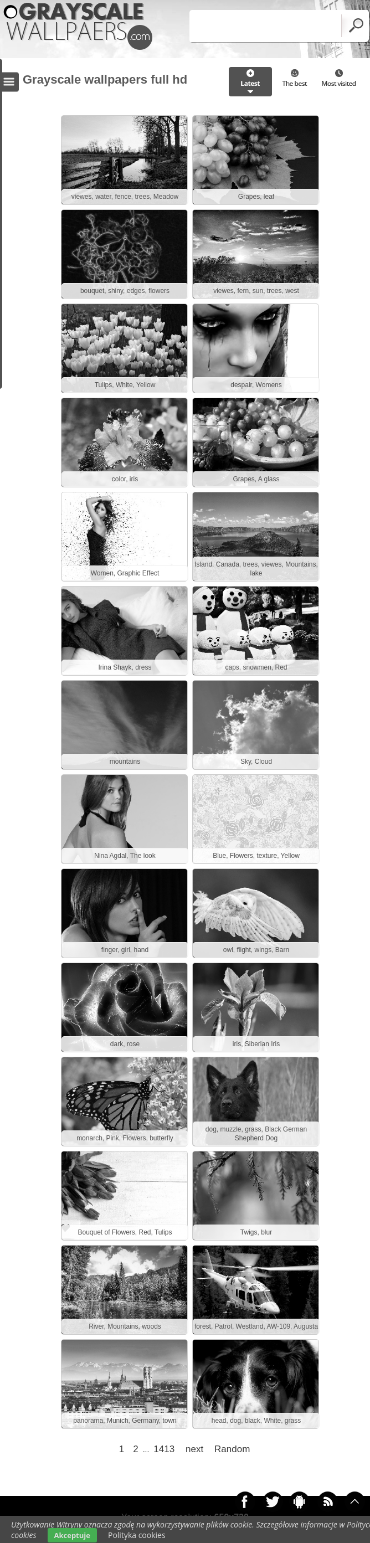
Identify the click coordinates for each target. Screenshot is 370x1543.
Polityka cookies (137, 1535)
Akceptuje (72, 1535)
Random (232, 1449)
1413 (163, 1449)
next (194, 1449)
